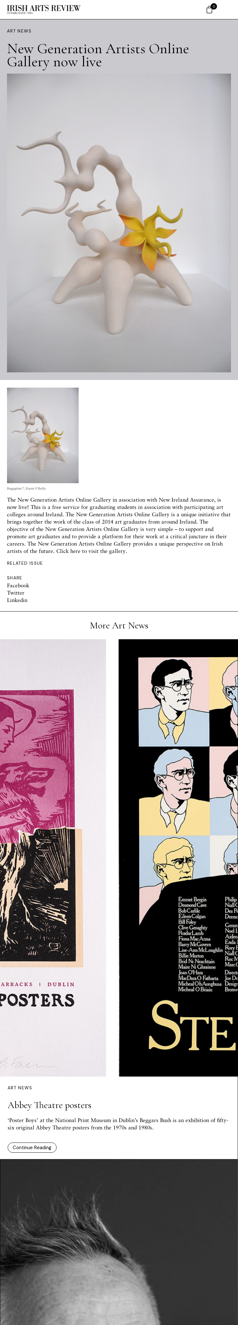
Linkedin (17, 600)
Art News (19, 31)
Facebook (18, 585)
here (75, 551)
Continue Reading (32, 1147)
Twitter (15, 592)
